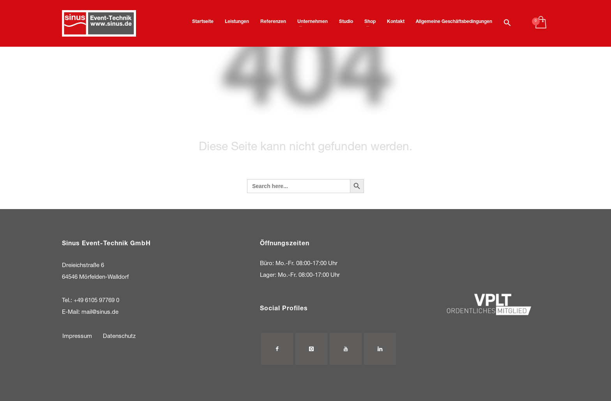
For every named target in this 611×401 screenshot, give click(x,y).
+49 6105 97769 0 (96, 301)
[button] (507, 23)
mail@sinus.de (99, 312)
